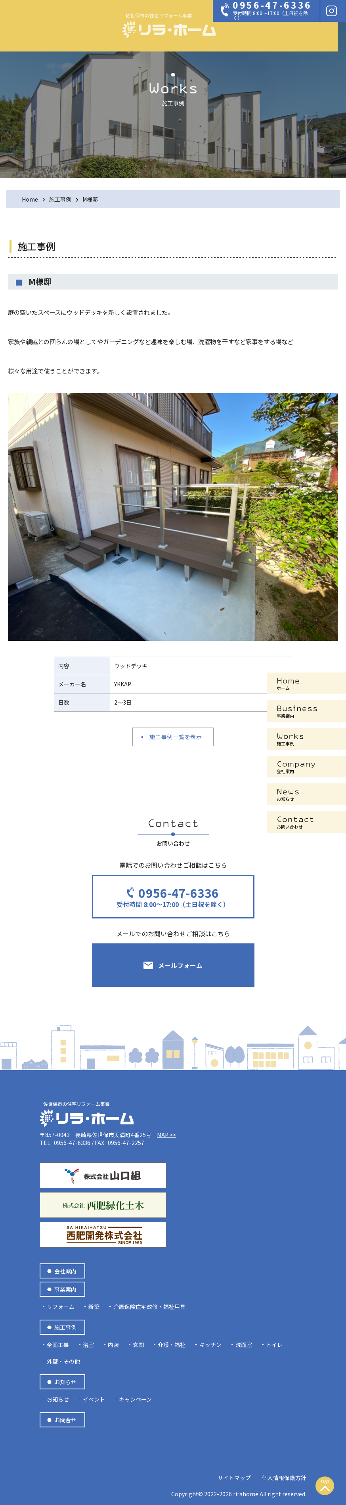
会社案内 (65, 1271)
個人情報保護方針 (284, 1478)
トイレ (274, 1345)
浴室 (88, 1345)
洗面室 (243, 1345)
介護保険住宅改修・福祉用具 (149, 1307)
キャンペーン (135, 1399)
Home (30, 199)
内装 (113, 1345)
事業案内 (65, 1289)
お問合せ (65, 1420)
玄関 (138, 1345)
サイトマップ (234, 1478)
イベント (94, 1399)
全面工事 (58, 1345)
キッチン (210, 1345)
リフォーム (61, 1307)
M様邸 (90, 199)
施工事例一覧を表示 (175, 737)
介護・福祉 (171, 1345)
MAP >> (166, 1135)
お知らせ (65, 1382)
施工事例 (60, 199)
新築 (93, 1307)
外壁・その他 (63, 1361)
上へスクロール (324, 1489)
